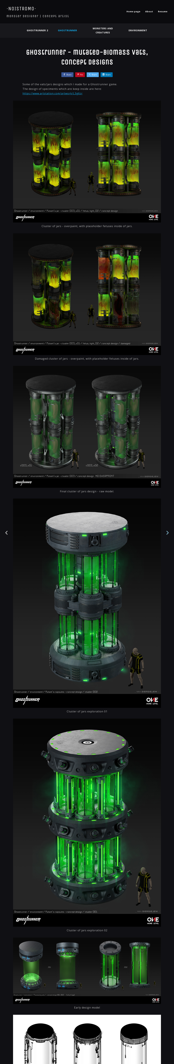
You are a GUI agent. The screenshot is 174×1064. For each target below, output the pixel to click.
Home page (133, 11)
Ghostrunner (67, 30)
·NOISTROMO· (21, 9)
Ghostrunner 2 (37, 30)
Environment (138, 30)
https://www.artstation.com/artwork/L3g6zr (53, 93)
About (149, 11)
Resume (162, 11)
